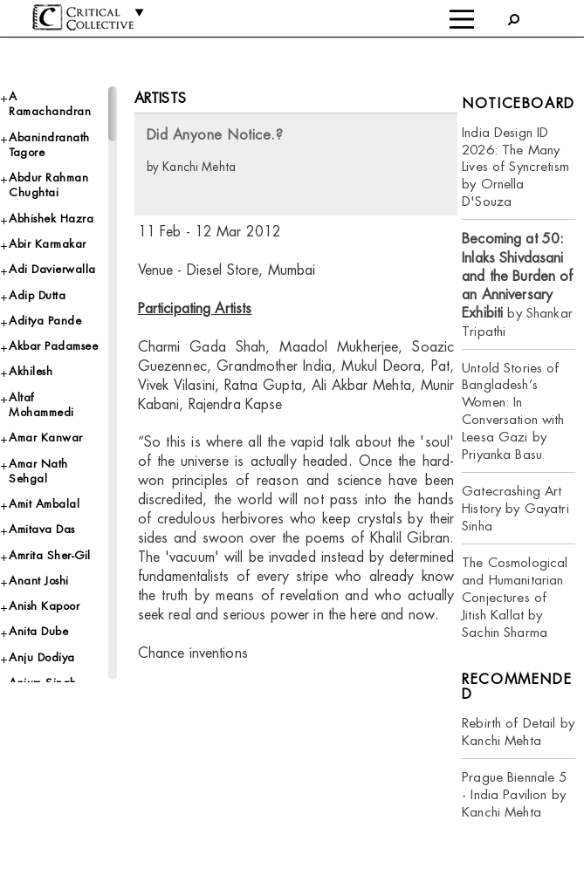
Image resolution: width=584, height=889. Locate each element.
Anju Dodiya (42, 657)
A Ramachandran (50, 104)
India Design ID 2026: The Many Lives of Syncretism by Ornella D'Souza (515, 167)
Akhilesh (30, 371)
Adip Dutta (37, 295)
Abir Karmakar (47, 243)
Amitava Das (42, 529)
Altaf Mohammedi (41, 405)
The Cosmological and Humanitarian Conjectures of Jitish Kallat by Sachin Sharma (514, 597)
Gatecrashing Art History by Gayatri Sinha (515, 508)
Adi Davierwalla (52, 269)
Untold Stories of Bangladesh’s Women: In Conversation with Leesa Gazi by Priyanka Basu (513, 411)
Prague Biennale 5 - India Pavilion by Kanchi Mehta (514, 794)
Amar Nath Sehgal (38, 471)
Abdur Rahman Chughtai (48, 185)
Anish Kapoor (44, 605)
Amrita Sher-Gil (50, 555)
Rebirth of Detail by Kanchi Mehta (518, 732)
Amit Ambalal (44, 503)
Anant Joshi (39, 580)
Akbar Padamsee (53, 346)
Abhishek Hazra (51, 218)
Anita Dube (38, 631)
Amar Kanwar (46, 437)
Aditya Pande (45, 320)
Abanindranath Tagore (49, 145)
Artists (160, 98)
